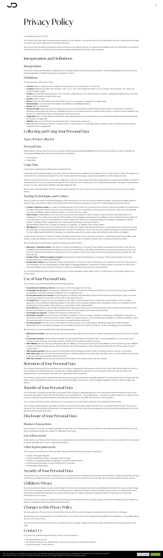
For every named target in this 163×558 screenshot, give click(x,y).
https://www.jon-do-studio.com (77, 121)
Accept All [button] (155, 554)
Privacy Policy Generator (94, 50)
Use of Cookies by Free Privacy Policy (112, 239)
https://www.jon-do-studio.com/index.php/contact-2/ (75, 542)
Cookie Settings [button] (143, 554)
